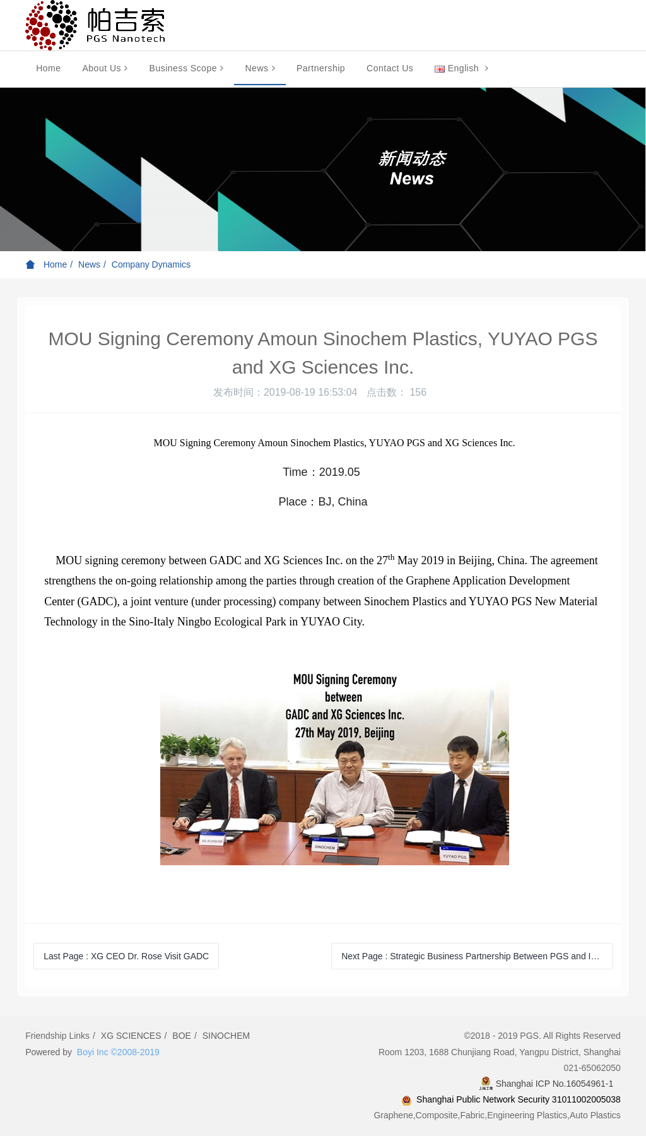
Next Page (471, 956)
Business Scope (187, 68)
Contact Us (390, 68)
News (260, 68)
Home (48, 68)
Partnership (321, 68)
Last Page (126, 956)
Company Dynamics (151, 264)
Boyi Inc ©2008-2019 (118, 1052)
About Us (104, 68)
